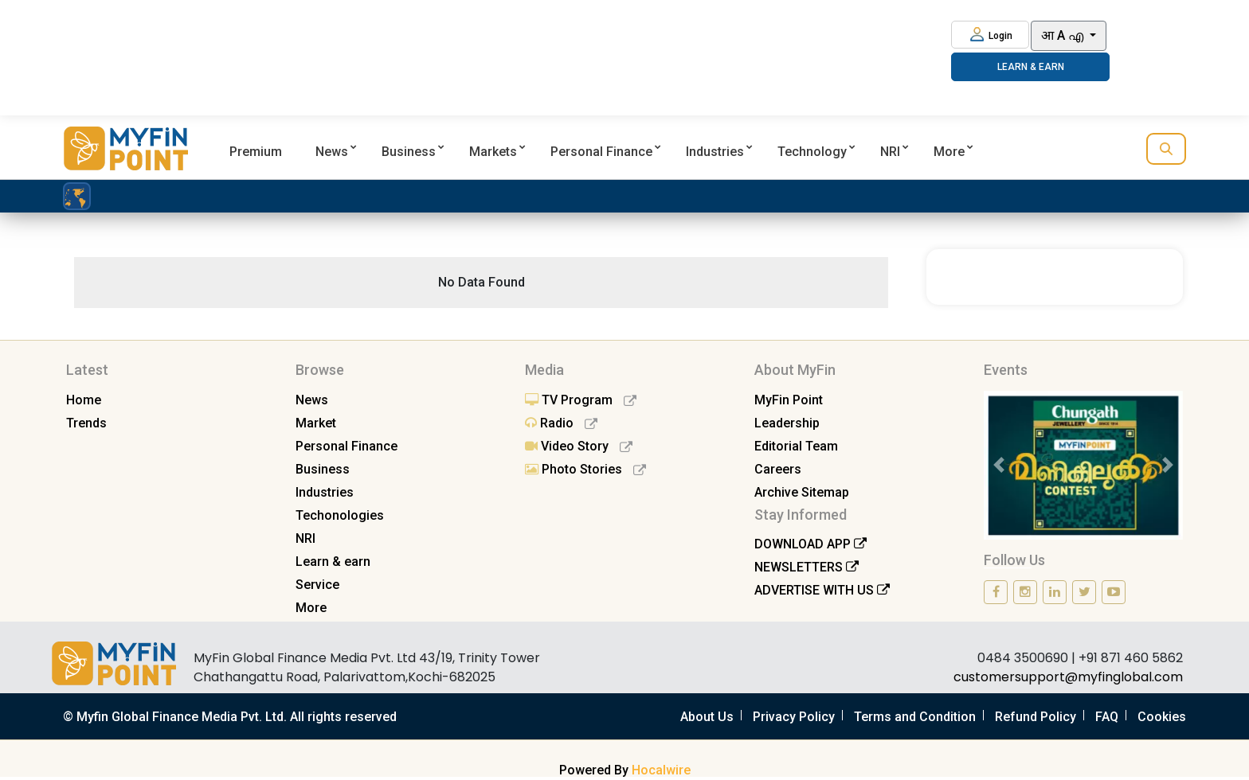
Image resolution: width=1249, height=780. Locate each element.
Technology (812, 151)
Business (409, 151)
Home (83, 400)
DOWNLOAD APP (810, 544)
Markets (493, 151)
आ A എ (1064, 35)
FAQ (1106, 716)
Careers (777, 469)
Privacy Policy (794, 716)
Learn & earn (333, 561)
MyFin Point (788, 400)
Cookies (1161, 716)
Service (317, 584)
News (331, 151)
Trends (86, 423)
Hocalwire (661, 770)
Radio (561, 423)
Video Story (578, 446)
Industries (715, 151)
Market (316, 423)
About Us (707, 716)
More (949, 151)
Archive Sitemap (801, 492)
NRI (890, 151)
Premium (255, 151)
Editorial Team (796, 446)
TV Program (580, 400)
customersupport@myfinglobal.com (1068, 677)
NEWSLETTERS (806, 567)
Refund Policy (1035, 716)
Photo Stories (585, 469)
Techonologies (340, 515)
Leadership (787, 423)
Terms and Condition (915, 716)
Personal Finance (601, 151)
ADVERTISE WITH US (822, 590)
